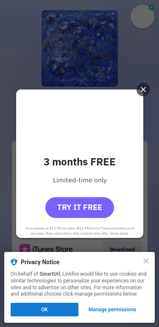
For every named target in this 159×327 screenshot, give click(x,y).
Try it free (79, 207)
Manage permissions (113, 310)
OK (44, 310)
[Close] (146, 261)
